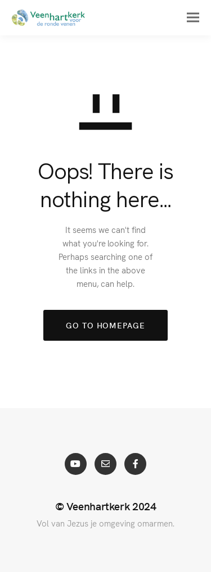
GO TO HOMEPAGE (105, 325)
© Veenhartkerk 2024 (105, 505)
